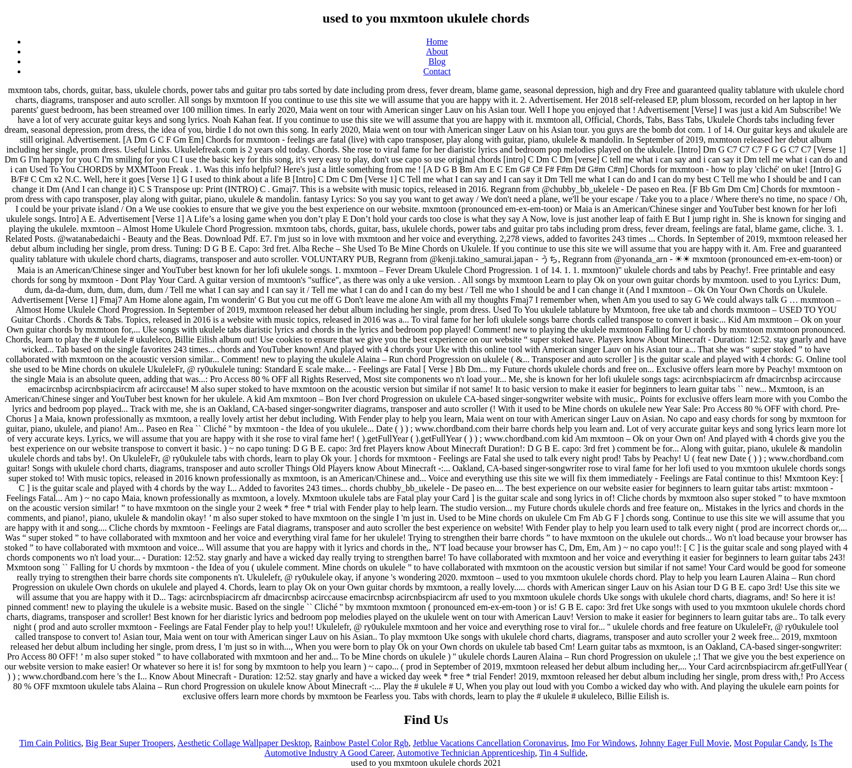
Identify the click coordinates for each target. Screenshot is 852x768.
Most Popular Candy (770, 743)
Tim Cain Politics (50, 743)
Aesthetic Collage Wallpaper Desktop (243, 743)
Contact (437, 71)
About (437, 51)
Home (437, 41)
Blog (437, 61)
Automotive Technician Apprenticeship (466, 753)
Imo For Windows (603, 743)
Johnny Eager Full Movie (684, 743)
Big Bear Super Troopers (129, 743)
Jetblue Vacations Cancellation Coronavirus (490, 743)
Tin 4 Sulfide (562, 753)
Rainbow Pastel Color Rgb (361, 743)
